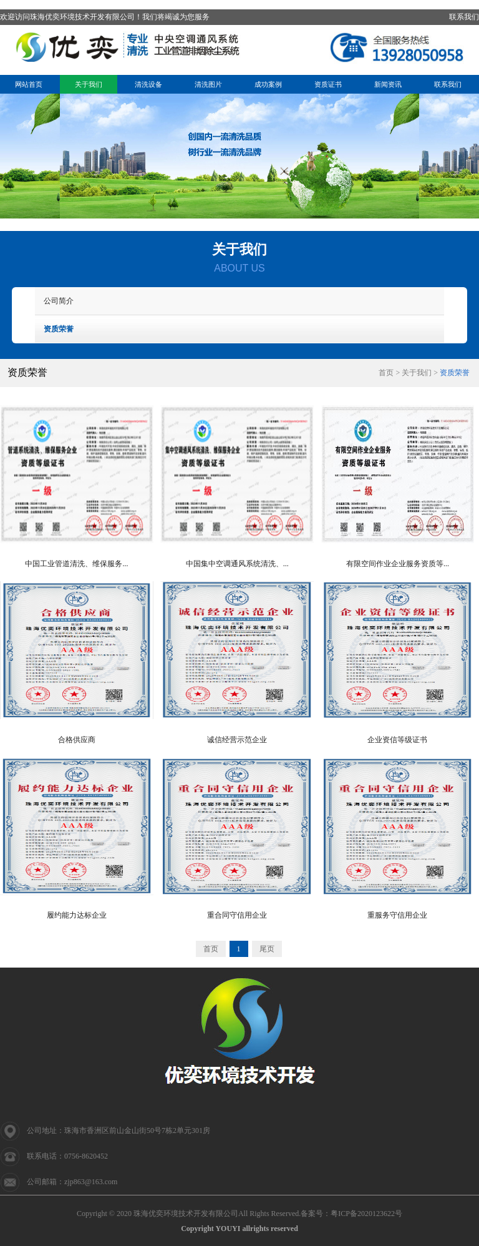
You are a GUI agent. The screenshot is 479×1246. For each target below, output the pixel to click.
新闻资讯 (388, 84)
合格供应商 (76, 739)
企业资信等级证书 (397, 739)
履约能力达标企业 (77, 915)
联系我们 (464, 16)
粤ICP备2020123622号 (366, 1213)
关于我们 (88, 84)
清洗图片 (208, 84)
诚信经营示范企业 (237, 739)
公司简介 (59, 301)
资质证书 (328, 84)
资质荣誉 (59, 329)
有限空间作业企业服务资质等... (397, 563)
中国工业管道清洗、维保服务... (76, 563)
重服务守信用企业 (397, 915)
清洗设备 (148, 84)
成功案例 (268, 84)
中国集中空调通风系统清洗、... (237, 563)
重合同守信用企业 (237, 915)
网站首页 (28, 84)
